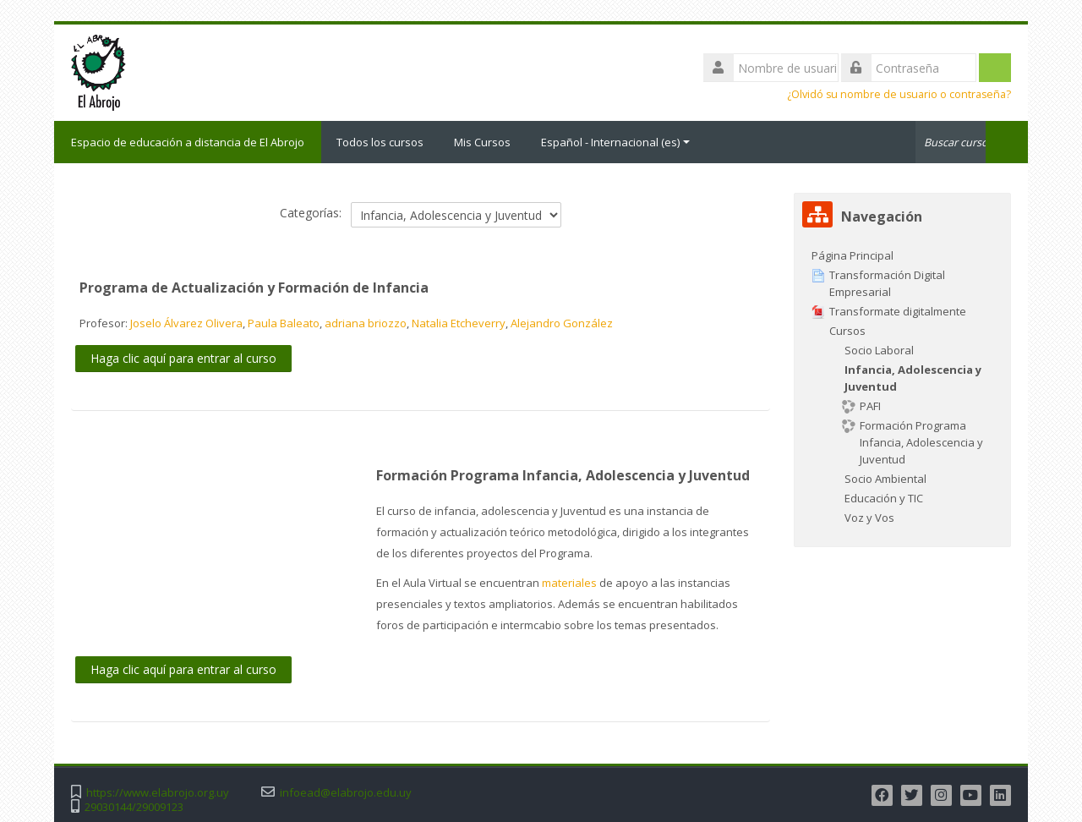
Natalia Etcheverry (458, 323)
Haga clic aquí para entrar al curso (183, 358)
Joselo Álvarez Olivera (186, 323)
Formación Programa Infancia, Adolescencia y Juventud (563, 475)
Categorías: (311, 213)
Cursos (847, 330)
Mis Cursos (482, 142)
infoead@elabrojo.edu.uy (346, 792)
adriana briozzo (366, 323)
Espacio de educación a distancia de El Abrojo (187, 142)
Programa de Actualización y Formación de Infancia (254, 287)
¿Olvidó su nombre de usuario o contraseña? (899, 94)
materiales (569, 582)
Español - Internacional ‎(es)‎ (615, 142)
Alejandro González (562, 323)
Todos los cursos (380, 142)
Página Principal (852, 255)
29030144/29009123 (134, 807)
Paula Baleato (284, 323)
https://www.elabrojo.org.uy (157, 792)
